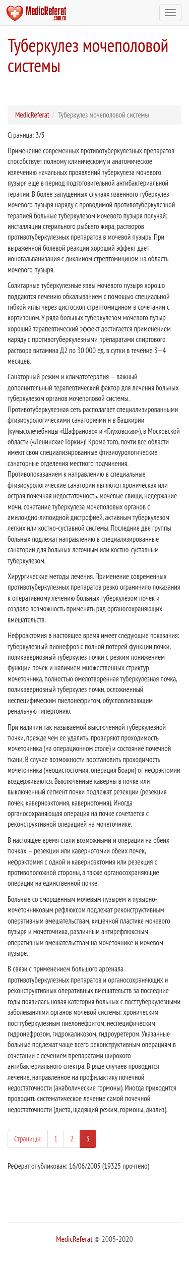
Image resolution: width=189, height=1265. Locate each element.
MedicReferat (32, 115)
